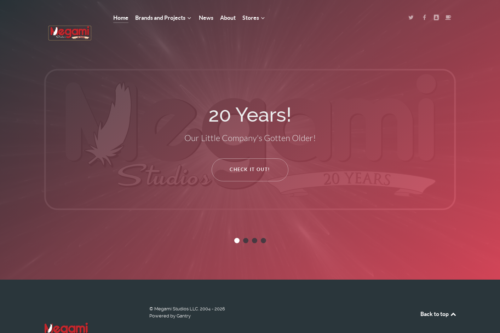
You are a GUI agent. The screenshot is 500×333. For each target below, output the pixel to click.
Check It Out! (250, 153)
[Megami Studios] (70, 18)
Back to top (438, 298)
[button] (237, 224)
